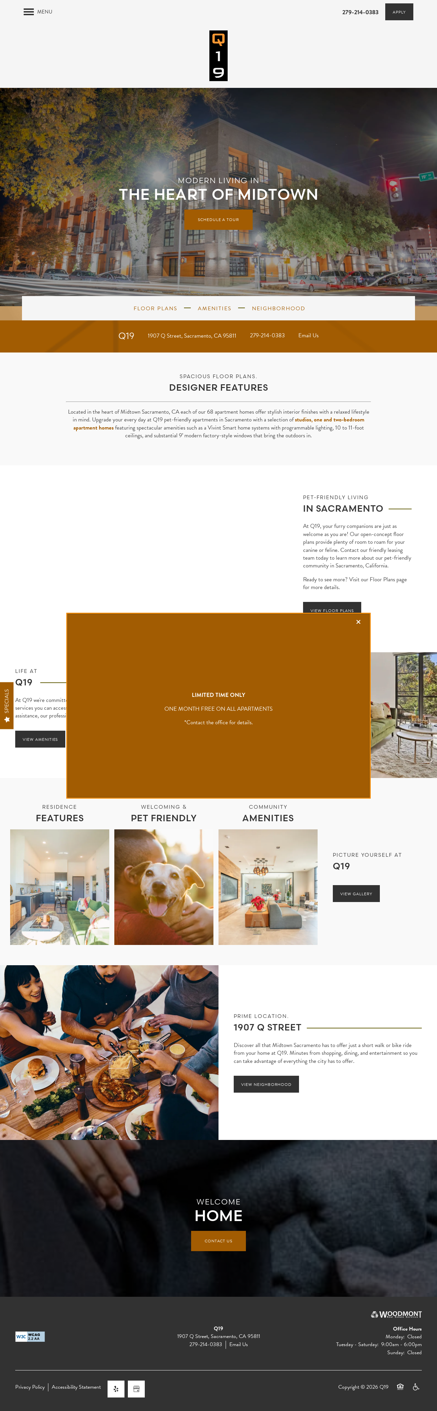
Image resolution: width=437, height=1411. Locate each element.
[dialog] (218, 706)
